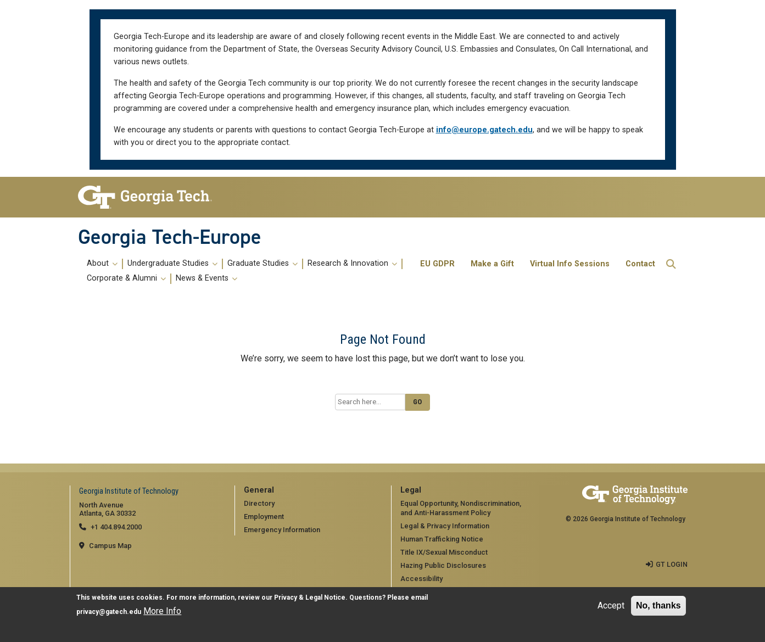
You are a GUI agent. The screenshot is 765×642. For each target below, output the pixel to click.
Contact (640, 264)
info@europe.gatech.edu (484, 130)
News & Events (206, 278)
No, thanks (658, 605)
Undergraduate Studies (172, 263)
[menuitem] (247, 271)
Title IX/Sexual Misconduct (444, 552)
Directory (259, 503)
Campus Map (110, 545)
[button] (671, 264)
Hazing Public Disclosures (443, 565)
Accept (611, 605)
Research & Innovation (352, 263)
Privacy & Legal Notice (309, 597)
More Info (162, 611)
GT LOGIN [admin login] (672, 564)
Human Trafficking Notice (441, 539)
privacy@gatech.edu (108, 612)
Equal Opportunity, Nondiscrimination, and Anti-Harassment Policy (460, 508)
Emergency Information (282, 530)
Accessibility (421, 578)
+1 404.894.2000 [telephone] (116, 527)
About (102, 263)
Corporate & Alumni (126, 278)
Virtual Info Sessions (570, 264)
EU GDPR (437, 264)
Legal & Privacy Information (444, 526)
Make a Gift (492, 264)
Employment (264, 516)
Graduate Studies (262, 263)
